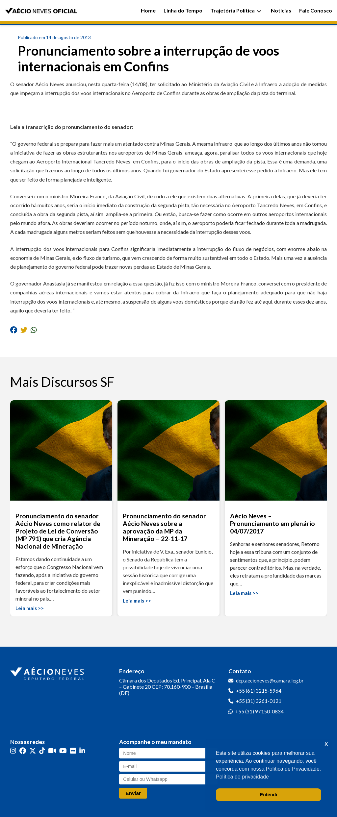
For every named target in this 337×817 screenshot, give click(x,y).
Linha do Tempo (183, 10)
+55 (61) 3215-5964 (258, 691)
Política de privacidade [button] (242, 777)
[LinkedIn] (82, 750)
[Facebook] (22, 750)
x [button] (326, 743)
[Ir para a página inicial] (48, 672)
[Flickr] (73, 750)
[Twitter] (32, 750)
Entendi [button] (268, 794)
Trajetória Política (235, 10)
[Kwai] (52, 750)
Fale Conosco (315, 10)
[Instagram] (13, 750)
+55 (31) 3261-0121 (258, 701)
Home (148, 10)
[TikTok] (42, 750)
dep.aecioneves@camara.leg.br (270, 680)
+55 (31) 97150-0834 (259, 711)
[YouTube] (63, 750)
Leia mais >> (29, 608)
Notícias (281, 10)
